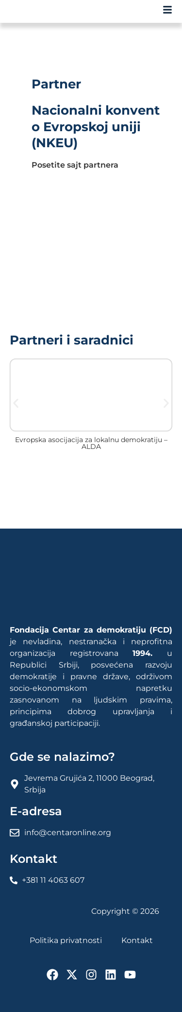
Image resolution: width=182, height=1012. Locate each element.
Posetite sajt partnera (75, 165)
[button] (16, 403)
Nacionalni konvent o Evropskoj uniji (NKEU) (96, 127)
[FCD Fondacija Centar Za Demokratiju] (44, 11)
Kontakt (137, 940)
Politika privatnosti (66, 940)
